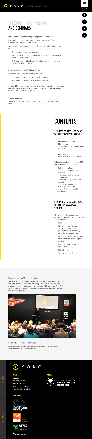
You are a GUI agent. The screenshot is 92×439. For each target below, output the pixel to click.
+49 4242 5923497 (22, 387)
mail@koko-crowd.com (23, 389)
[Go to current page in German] (83, 9)
